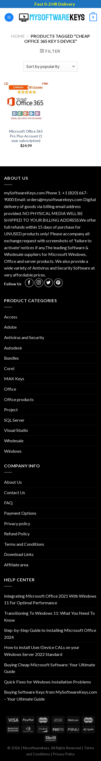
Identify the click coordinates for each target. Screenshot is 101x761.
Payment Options (20, 513)
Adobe (10, 326)
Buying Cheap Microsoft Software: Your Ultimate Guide (49, 668)
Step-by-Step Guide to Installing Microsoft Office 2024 (50, 634)
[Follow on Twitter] (48, 282)
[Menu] (9, 17)
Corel (9, 368)
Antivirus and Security (24, 337)
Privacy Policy (64, 754)
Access (10, 316)
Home (18, 36)
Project (11, 409)
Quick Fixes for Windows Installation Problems (47, 681)
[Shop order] (50, 66)
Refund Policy (17, 533)
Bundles (11, 357)
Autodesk (13, 347)
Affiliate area (16, 564)
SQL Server (14, 419)
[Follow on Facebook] (29, 282)
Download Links (19, 554)
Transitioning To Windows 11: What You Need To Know (49, 616)
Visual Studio (16, 430)
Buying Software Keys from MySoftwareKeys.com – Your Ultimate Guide (50, 695)
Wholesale (13, 440)
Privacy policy (17, 523)
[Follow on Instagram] (38, 282)
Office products (19, 399)
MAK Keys (14, 378)
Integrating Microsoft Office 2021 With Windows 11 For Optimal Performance (50, 599)
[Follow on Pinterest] (58, 282)
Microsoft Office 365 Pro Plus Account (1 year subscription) (26, 136)
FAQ (8, 502)
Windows (13, 450)
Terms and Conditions (24, 544)
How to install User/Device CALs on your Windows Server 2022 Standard (41, 651)
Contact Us (14, 492)
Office (10, 388)
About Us (13, 482)
